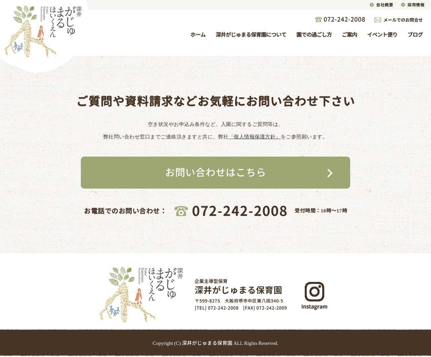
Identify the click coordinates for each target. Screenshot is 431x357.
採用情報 (415, 5)
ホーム (197, 34)
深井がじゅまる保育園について (251, 34)
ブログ (415, 34)
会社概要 (384, 5)
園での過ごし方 (314, 34)
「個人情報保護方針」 (255, 136)
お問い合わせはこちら (215, 172)
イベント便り (382, 34)
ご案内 (349, 34)
